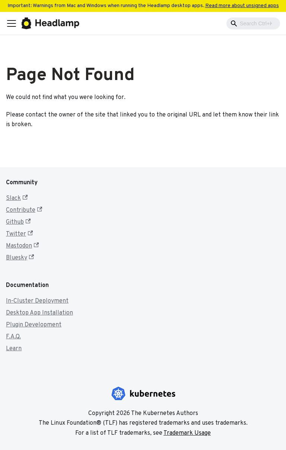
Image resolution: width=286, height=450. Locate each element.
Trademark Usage (187, 433)
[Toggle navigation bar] (11, 23)
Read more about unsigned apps (242, 6)
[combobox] (253, 23)
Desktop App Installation (39, 313)
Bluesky (20, 258)
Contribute (24, 210)
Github (18, 222)
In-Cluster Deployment (37, 301)
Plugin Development (33, 325)
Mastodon (22, 246)
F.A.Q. (13, 337)
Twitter (19, 234)
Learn (14, 348)
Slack (17, 198)
